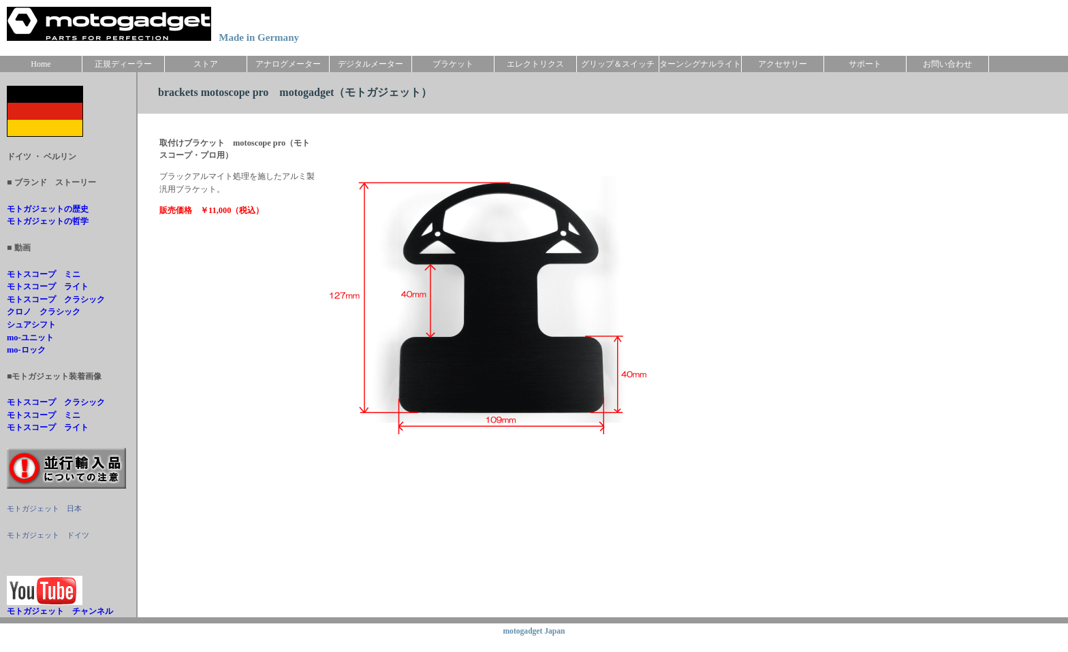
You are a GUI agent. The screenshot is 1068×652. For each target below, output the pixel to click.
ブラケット (453, 64)
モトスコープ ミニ (43, 274)
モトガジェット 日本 (44, 508)
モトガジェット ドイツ (48, 535)
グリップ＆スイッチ (618, 64)
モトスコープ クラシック (56, 299)
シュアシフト (31, 324)
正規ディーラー (123, 64)
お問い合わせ (947, 64)
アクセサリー (782, 64)
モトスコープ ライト (48, 286)
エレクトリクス (535, 64)
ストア (205, 64)
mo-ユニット (30, 337)
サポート (865, 64)
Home (40, 64)
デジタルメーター (370, 64)
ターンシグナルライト (700, 64)
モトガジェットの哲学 (48, 221)
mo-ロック (26, 350)
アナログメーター (288, 64)
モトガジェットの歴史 (48, 209)
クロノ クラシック (43, 311)
